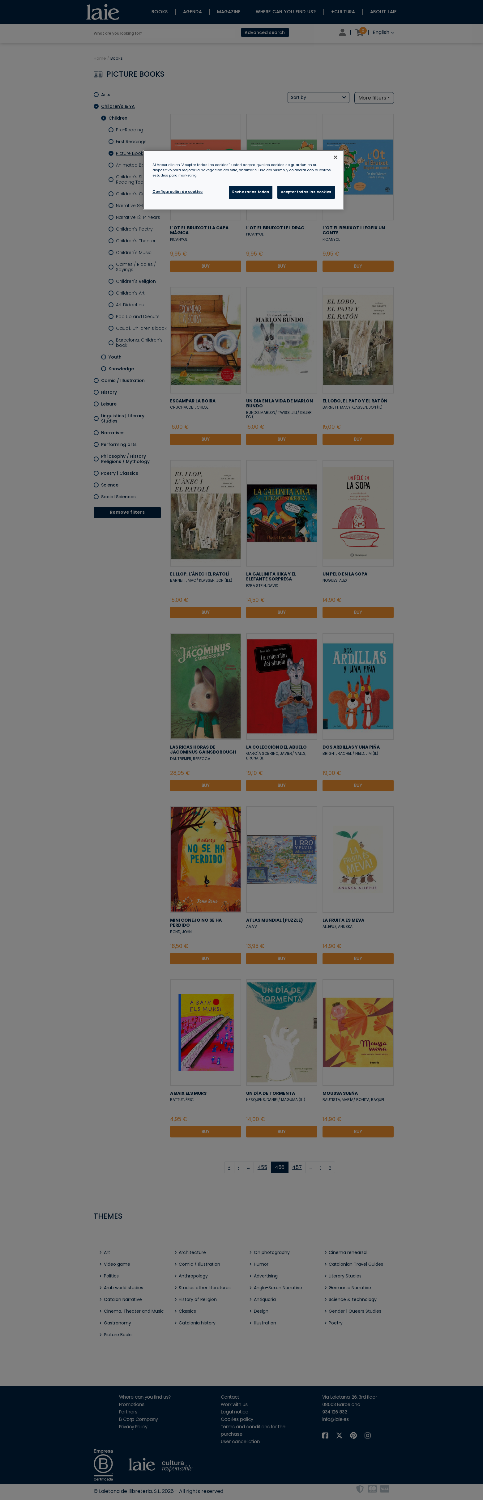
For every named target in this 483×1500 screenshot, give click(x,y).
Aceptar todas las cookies (306, 191)
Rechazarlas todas (250, 191)
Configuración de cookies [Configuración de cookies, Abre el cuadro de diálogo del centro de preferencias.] (177, 191)
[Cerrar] (335, 157)
